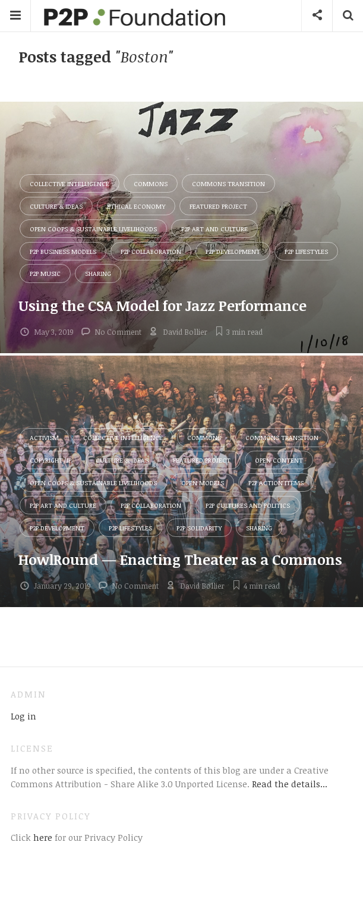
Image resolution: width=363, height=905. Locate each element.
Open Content (279, 459)
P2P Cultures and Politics (248, 505)
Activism (44, 437)
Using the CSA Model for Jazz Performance (162, 305)
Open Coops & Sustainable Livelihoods (93, 228)
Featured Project (218, 206)
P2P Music (45, 273)
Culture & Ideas (56, 206)
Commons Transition (228, 183)
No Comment (117, 331)
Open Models (202, 482)
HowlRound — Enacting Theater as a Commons (180, 559)
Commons (151, 183)
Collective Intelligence (69, 183)
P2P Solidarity (199, 527)
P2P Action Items (276, 482)
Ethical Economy (136, 206)
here (41, 837)
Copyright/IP (50, 459)
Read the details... (289, 784)
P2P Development (233, 251)
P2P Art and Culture (214, 228)
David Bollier (185, 331)
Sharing (98, 273)
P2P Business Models (63, 251)
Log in (23, 716)
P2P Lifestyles (306, 251)
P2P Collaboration (151, 251)
